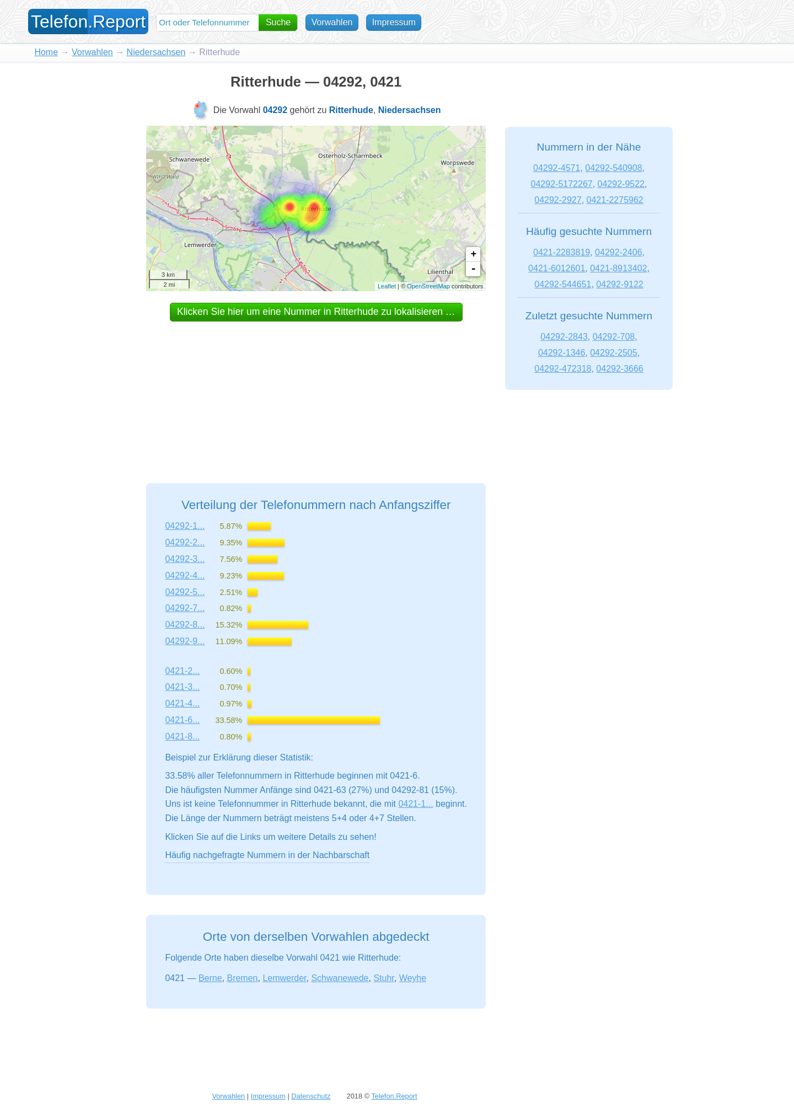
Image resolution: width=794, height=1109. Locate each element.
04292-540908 (613, 168)
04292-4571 (556, 168)
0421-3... (182, 687)
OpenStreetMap (428, 286)
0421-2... (182, 671)
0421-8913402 (618, 268)
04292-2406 (618, 252)
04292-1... (185, 526)
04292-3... (185, 559)
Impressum (395, 22)
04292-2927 (557, 200)
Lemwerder (284, 978)
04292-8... (185, 624)
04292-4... (185, 575)
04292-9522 (621, 184)
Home (46, 52)
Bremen (242, 978)
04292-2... (185, 542)
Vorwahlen (334, 22)
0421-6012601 (556, 268)
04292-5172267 (562, 184)
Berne (210, 978)
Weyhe (413, 978)
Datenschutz (310, 1096)
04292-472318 (562, 368)
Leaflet (387, 286)
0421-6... (182, 720)
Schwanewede (339, 978)
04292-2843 (563, 336)
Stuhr (383, 978)
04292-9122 (619, 284)
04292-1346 (561, 352)
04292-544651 (562, 284)
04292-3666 (619, 368)
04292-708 (614, 336)
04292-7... (185, 608)
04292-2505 (613, 352)
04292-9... (185, 641)
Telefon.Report (394, 1096)
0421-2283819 (561, 252)
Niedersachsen (156, 52)
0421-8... (182, 736)
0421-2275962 (615, 200)
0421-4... (182, 703)
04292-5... (185, 592)
